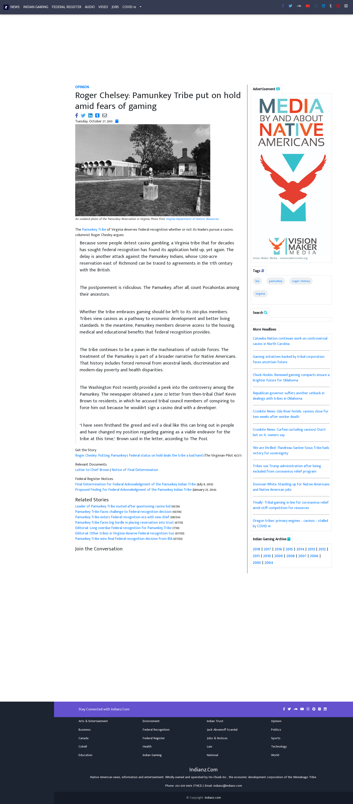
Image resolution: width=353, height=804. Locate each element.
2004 (269, 562)
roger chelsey (301, 281)
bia (257, 281)
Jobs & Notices (217, 738)
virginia (260, 293)
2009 (278, 556)
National (212, 755)
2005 (257, 562)
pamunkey (275, 281)
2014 (300, 549)
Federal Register (66, 8)
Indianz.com (213, 797)
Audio (90, 8)
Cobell (83, 746)
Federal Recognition (156, 729)
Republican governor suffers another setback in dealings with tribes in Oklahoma (288, 396)
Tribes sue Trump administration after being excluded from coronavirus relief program (287, 469)
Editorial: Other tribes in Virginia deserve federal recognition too (124, 533)
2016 (278, 549)
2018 (256, 549)
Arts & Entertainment (93, 721)
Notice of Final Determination (135, 470)
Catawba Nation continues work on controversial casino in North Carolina (290, 341)
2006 (314, 556)
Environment (151, 721)
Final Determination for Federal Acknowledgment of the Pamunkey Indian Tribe (135, 484)
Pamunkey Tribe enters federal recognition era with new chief (122, 517)
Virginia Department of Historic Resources (192, 218)
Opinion (276, 721)
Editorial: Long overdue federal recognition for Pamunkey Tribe (123, 528)
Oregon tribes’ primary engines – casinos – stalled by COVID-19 (290, 523)
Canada (83, 738)
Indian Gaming (35, 8)
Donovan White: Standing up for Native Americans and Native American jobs (291, 487)
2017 (267, 549)
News (15, 8)
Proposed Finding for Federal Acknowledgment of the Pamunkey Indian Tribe (133, 490)
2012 (322, 549)
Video (103, 8)
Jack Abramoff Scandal (222, 729)
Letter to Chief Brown (92, 470)
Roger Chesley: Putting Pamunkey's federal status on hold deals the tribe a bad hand (139, 456)
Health (147, 746)
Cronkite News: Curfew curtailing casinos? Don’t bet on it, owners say (289, 432)
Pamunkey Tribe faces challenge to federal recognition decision (123, 512)
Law (209, 746)
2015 (289, 549)
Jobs (115, 8)
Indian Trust (215, 721)
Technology (279, 746)
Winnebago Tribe (304, 777)
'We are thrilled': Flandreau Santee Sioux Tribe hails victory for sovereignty (291, 450)
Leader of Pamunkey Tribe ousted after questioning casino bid (123, 506)
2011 (256, 556)
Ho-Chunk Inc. (218, 777)
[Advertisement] (203, 51)
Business (85, 729)
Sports (276, 738)
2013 (311, 549)
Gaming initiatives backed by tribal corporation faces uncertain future (288, 359)
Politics (276, 729)
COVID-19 (129, 8)
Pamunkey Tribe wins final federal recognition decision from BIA (123, 539)
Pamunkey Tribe (94, 230)
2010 (267, 556)
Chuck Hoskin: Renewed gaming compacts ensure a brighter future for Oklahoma (291, 377)
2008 (290, 556)
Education (85, 755)
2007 (302, 556)
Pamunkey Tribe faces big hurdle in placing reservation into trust (124, 523)
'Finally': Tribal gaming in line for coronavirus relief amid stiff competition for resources (291, 505)
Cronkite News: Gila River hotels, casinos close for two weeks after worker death (290, 414)
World (275, 755)
